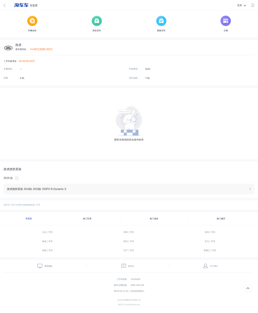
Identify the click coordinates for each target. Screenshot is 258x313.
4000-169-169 (137, 285)
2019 (7, 178)
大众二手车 (47, 232)
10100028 (135, 279)
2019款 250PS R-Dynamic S (49, 189)
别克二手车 (210, 232)
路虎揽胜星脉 (12, 169)
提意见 (127, 265)
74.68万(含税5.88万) (41, 49)
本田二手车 (128, 232)
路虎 (18, 45)
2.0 (21, 78)
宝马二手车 (210, 241)
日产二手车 (128, 250)
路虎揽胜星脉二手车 (31, 205)
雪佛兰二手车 (210, 250)
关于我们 (210, 265)
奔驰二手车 (47, 250)
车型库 (19, 205)
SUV (147, 68)
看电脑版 (45, 265)
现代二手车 (128, 241)
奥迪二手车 (47, 241)
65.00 (22, 61)
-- (20, 68)
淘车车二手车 (9, 205)
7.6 (147, 78)
